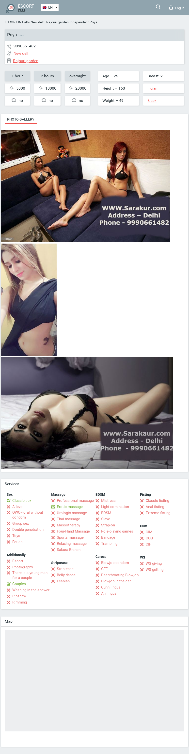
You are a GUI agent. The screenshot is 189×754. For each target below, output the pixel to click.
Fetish (17, 542)
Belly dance (66, 575)
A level (17, 507)
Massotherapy (68, 525)
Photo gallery (20, 119)
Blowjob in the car (116, 581)
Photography (22, 567)
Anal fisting (155, 507)
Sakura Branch (68, 550)
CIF (148, 544)
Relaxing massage (72, 543)
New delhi (38, 22)
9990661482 (25, 46)
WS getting (154, 569)
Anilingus (108, 593)
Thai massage (68, 519)
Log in (176, 7)
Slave (105, 519)
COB (149, 538)
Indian (152, 88)
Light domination (115, 507)
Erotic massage (70, 507)
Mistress (108, 500)
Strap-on (108, 525)
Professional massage (75, 500)
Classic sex (21, 500)
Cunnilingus (110, 587)
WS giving (154, 563)
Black (152, 100)
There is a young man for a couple (29, 575)
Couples (19, 584)
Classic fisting (157, 500)
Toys (16, 536)
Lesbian (63, 581)
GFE (104, 569)
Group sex (20, 523)
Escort (17, 561)
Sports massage (70, 537)
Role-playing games (117, 531)
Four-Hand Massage (73, 531)
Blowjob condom (115, 563)
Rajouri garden (57, 22)
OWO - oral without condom (27, 515)
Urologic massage (72, 513)
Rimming (19, 602)
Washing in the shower (30, 590)
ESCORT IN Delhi (17, 22)
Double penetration (28, 529)
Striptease (65, 569)
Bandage (108, 537)
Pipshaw (19, 596)
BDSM (106, 513)
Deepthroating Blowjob (120, 575)
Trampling (109, 543)
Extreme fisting (158, 513)
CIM (149, 532)
